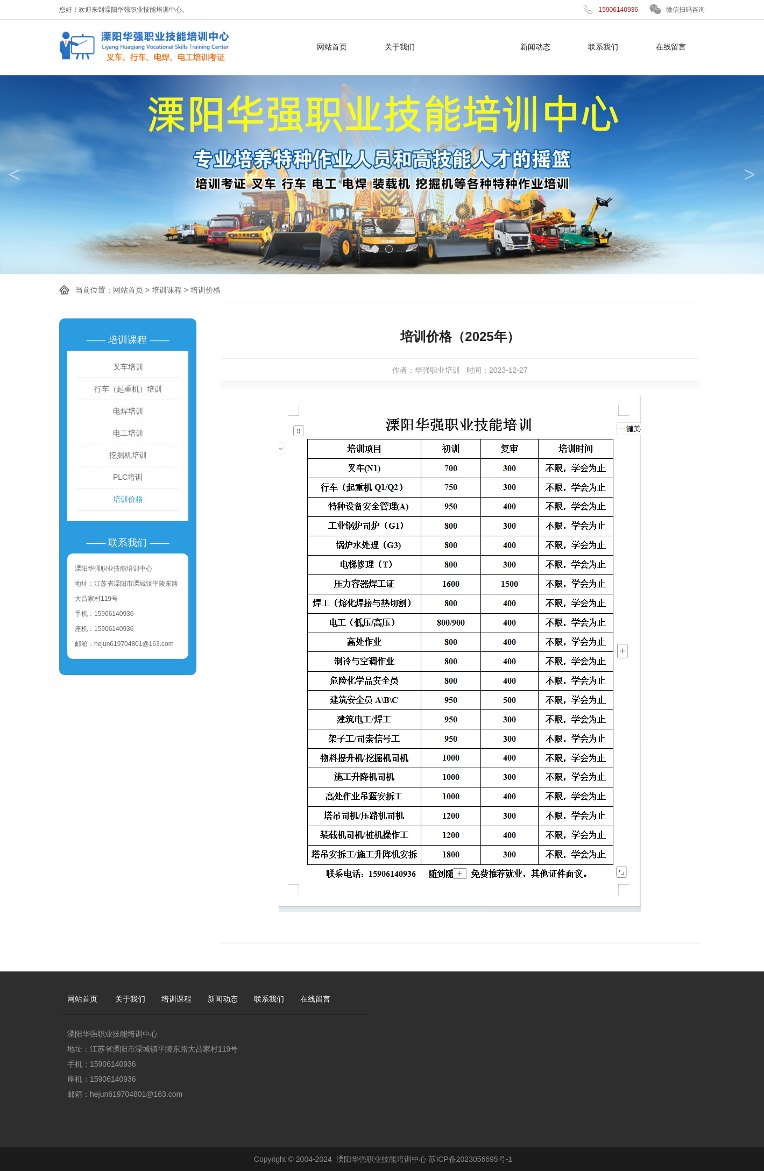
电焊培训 (128, 411)
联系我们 (603, 46)
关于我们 (400, 46)
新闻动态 (535, 46)
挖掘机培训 (128, 455)
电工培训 (128, 433)
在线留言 (671, 46)
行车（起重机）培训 (128, 389)
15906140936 (618, 9)
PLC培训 (128, 477)
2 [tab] (389, 249)
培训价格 (205, 290)
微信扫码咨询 (685, 9)
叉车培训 (128, 367)
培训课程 (467, 46)
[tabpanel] (382, 174)
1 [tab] (375, 249)
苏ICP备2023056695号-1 (470, 1159)
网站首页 (332, 46)
